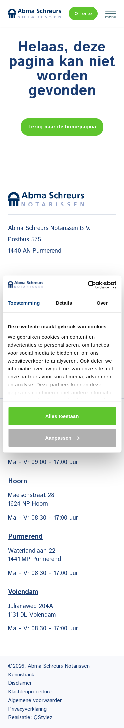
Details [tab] (64, 303)
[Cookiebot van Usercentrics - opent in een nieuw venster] (88, 284)
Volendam (23, 592)
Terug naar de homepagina (62, 127)
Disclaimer (20, 683)
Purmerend (25, 537)
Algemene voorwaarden (35, 700)
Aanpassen (62, 437)
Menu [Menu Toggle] (110, 13)
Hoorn (17, 481)
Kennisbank (21, 675)
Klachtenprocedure (30, 692)
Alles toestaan (62, 416)
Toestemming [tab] (24, 303)
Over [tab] (102, 303)
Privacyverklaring (27, 709)
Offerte (83, 13)
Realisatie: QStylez (30, 717)
